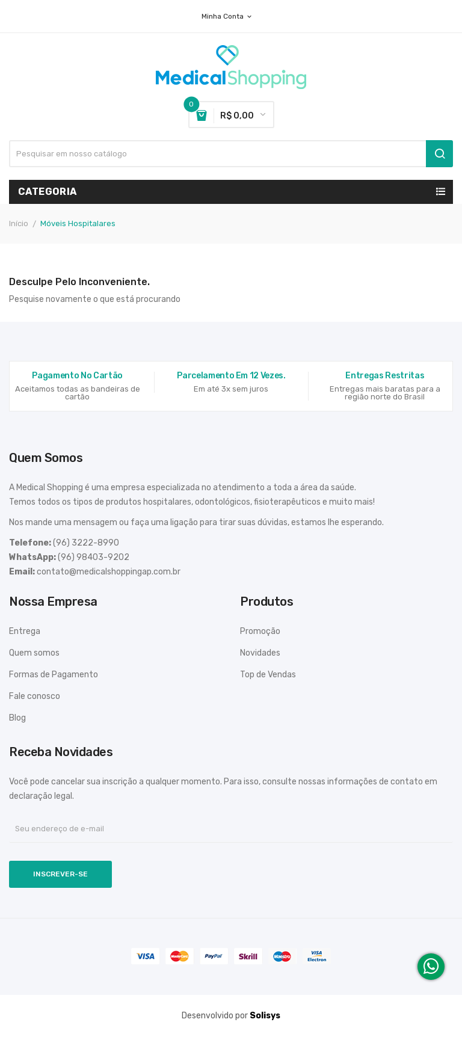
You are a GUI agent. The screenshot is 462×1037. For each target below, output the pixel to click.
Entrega (24, 631)
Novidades (260, 653)
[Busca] (231, 153)
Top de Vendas (268, 674)
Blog (17, 718)
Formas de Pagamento (53, 674)
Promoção (260, 631)
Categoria (47, 191)
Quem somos (34, 653)
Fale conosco (34, 696)
